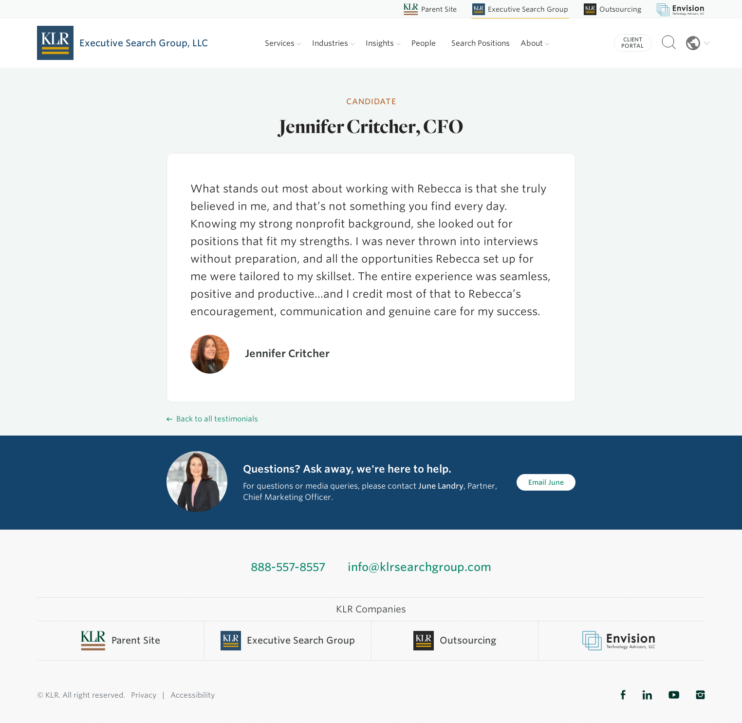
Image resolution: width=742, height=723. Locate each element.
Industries (333, 43)
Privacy (143, 695)
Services (283, 43)
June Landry (441, 486)
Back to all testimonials (212, 419)
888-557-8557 (288, 567)
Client (632, 43)
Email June (546, 482)
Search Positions (480, 43)
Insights (383, 43)
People (423, 43)
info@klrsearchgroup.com (419, 567)
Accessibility (192, 695)
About (535, 43)
